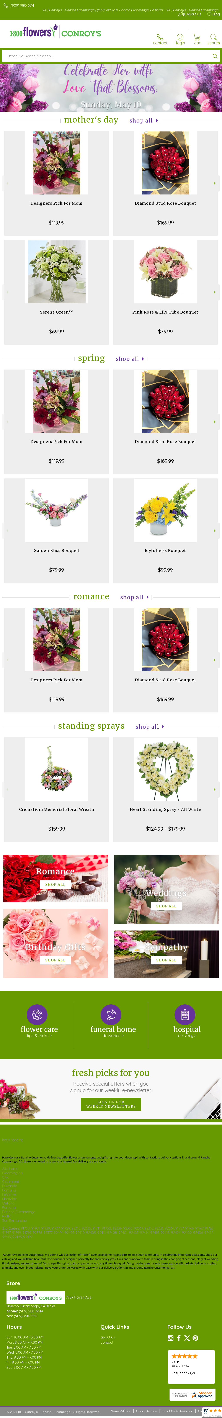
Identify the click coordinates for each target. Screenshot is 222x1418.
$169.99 (165, 222)
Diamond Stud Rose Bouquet (165, 203)
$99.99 (165, 570)
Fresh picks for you (111, 1080)
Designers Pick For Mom (57, 203)
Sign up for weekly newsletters (111, 1104)
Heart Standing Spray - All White (165, 809)
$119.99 (57, 222)
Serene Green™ (56, 312)
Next (215, 183)
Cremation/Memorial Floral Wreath (56, 809)
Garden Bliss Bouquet (57, 550)
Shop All (141, 120)
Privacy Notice (146, 1411)
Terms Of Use (120, 1411)
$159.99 (56, 828)
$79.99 (165, 331)
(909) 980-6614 (22, 5)
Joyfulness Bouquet (165, 550)
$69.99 (56, 331)
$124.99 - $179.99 (165, 828)
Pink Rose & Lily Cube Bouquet (165, 312)
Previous (6, 183)
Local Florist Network (177, 1411)
